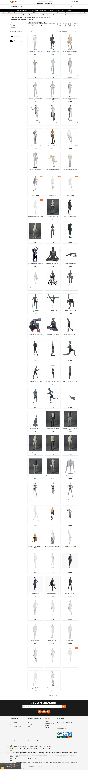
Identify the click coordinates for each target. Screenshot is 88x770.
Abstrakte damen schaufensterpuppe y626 (70, 51)
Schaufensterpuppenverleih (15, 726)
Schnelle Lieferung (13, 722)
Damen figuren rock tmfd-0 (52, 145)
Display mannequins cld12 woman (52, 216)
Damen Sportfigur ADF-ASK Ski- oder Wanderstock (35, 311)
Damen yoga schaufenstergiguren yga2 (70, 263)
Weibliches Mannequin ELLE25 (70, 593)
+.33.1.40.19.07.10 (17, 36)
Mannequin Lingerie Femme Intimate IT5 (35, 499)
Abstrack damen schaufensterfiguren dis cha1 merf (70, 665)
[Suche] (44, 6)
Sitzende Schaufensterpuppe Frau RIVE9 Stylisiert (52, 546)
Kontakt (11, 2)
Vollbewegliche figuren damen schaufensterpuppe (70, 476)
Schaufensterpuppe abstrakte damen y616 (35, 51)
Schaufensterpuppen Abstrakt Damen (7, 12)
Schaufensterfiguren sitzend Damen (58, 12)
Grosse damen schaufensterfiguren (62, 14)
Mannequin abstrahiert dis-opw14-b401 (35, 192)
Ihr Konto (47, 718)
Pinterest (48, 712)
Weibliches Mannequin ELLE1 (52, 640)
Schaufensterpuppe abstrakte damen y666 (52, 51)
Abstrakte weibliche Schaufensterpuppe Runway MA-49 (70, 123)
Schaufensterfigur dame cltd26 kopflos (53, 452)
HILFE (29, 726)
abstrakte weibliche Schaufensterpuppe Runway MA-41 (70, 75)
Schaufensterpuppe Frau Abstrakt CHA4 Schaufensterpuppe (35, 688)
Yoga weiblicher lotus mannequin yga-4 (52, 263)
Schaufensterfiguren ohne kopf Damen (46, 12)
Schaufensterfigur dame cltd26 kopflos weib (70, 452)
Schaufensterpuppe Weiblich (22, 10)
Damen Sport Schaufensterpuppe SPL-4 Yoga (70, 381)
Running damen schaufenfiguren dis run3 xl (35, 287)
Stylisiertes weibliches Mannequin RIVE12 (35, 569)
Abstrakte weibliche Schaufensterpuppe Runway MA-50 (35, 146)
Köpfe (56, 10)
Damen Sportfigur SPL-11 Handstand (52, 357)
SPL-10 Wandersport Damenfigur (35, 357)
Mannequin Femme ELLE (70, 569)
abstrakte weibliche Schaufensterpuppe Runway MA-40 (52, 75)
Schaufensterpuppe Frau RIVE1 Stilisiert (70, 546)
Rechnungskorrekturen (49, 723)
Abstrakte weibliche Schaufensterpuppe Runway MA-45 (70, 99)
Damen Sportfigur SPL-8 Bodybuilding (35, 404)
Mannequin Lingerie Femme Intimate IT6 (70, 499)
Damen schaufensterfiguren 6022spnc (70, 216)
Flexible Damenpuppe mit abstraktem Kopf (52, 169)
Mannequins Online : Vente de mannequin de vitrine (48, 766)
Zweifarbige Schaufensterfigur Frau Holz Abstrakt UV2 (52, 523)
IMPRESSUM (30, 724)
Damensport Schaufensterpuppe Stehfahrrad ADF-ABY (53, 288)
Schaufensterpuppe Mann (33, 10)
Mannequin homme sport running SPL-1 (70, 334)
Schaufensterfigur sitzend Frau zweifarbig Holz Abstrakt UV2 (35, 547)
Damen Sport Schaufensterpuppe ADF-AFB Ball (70, 287)
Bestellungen (47, 721)
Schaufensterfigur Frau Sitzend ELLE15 (53, 593)
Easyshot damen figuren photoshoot (35, 169)
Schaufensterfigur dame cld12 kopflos (53, 428)
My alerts (47, 729)
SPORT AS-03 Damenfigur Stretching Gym (70, 310)
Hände (63, 10)
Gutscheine (47, 727)
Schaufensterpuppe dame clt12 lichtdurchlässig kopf (70, 429)
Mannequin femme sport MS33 (70, 404)
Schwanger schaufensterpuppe (37, 14)
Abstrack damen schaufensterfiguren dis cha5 (70, 192)
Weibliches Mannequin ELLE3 (35, 640)
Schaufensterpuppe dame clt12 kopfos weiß (35, 452)
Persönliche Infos (48, 719)
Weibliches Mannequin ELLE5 (35, 664)
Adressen (47, 725)
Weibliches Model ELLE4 (52, 664)
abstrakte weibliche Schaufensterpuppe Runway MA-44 (52, 99)
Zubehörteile (68, 10)
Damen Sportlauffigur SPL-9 (52, 404)
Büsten (51, 10)
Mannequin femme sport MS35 (35, 428)
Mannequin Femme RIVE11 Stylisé (35, 522)
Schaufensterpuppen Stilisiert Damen (20, 12)
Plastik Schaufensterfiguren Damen (26, 14)
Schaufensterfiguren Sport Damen (70, 12)
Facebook (40, 712)
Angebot (39, 3)
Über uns (12, 724)
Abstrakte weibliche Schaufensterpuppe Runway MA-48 (52, 123)
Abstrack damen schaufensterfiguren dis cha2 (52, 192)
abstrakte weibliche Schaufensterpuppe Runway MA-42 (35, 99)
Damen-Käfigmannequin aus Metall (52, 687)
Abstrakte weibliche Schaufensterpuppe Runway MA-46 (35, 123)
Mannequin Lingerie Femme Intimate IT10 (52, 499)
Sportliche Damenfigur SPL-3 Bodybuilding (52, 381)
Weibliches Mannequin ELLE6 (70, 640)
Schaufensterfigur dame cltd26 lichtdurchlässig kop (35, 476)
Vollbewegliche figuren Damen (82, 12)
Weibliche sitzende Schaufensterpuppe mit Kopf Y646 (70, 146)
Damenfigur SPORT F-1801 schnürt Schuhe (35, 334)
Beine (59, 10)
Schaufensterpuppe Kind (44, 10)
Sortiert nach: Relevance (63, 31)
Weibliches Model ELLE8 (35, 593)
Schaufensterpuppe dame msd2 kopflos (52, 475)
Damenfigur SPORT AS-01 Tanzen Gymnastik (53, 310)
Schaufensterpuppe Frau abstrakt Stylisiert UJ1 (70, 522)
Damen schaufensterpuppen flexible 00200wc (35, 263)
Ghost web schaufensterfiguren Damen (49, 14)
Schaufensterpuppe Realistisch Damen (33, 12)
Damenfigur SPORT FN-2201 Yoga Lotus (53, 334)
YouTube (44, 712)
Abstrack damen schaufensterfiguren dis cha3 (35, 216)
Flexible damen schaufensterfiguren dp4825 (70, 169)
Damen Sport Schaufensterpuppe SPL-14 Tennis (35, 381)
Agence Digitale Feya (20, 768)
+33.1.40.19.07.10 (47, 3)
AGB (28, 722)
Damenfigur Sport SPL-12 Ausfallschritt (70, 357)
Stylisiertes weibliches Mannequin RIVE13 (52, 569)
